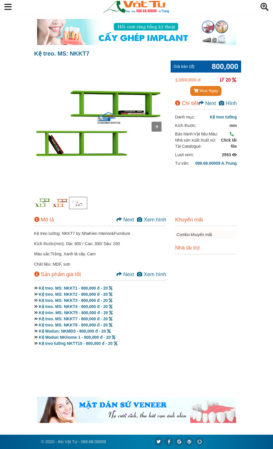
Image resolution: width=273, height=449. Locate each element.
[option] (43, 203)
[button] (8, 7)
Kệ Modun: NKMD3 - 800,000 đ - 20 (75, 331)
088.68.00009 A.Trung (216, 163)
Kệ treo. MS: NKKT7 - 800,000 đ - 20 (75, 318)
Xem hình (151, 220)
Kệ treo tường (223, 117)
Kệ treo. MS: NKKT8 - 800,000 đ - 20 (75, 325)
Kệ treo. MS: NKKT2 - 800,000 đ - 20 (75, 294)
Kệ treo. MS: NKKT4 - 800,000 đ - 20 (75, 306)
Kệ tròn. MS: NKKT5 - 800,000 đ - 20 (76, 312)
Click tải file (229, 140)
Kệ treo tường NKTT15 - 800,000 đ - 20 (78, 343)
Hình (228, 103)
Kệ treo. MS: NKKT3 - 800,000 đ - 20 (75, 300)
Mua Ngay (206, 90)
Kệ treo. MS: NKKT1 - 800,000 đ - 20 (75, 288)
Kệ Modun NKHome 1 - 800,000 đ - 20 (77, 337)
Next (207, 103)
